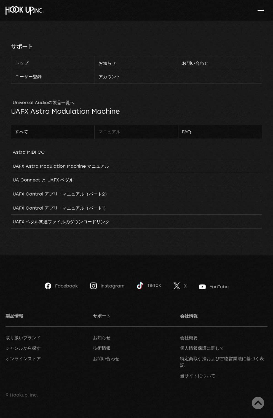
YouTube (214, 287)
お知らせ (107, 63)
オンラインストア (23, 358)
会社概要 (189, 338)
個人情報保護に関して (202, 348)
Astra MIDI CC (29, 152)
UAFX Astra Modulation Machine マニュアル (61, 166)
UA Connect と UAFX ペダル (43, 180)
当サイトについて (197, 376)
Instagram (107, 286)
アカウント (109, 77)
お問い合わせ (195, 63)
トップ (21, 63)
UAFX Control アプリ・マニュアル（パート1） (60, 208)
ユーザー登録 (28, 77)
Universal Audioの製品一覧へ (43, 102)
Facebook (61, 286)
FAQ (186, 132)
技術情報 (102, 348)
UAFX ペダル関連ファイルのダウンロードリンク (61, 222)
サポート (22, 46)
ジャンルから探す (23, 348)
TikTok (149, 285)
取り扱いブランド (23, 338)
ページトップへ (258, 403)
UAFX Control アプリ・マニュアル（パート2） (61, 194)
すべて (21, 132)
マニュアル (109, 132)
